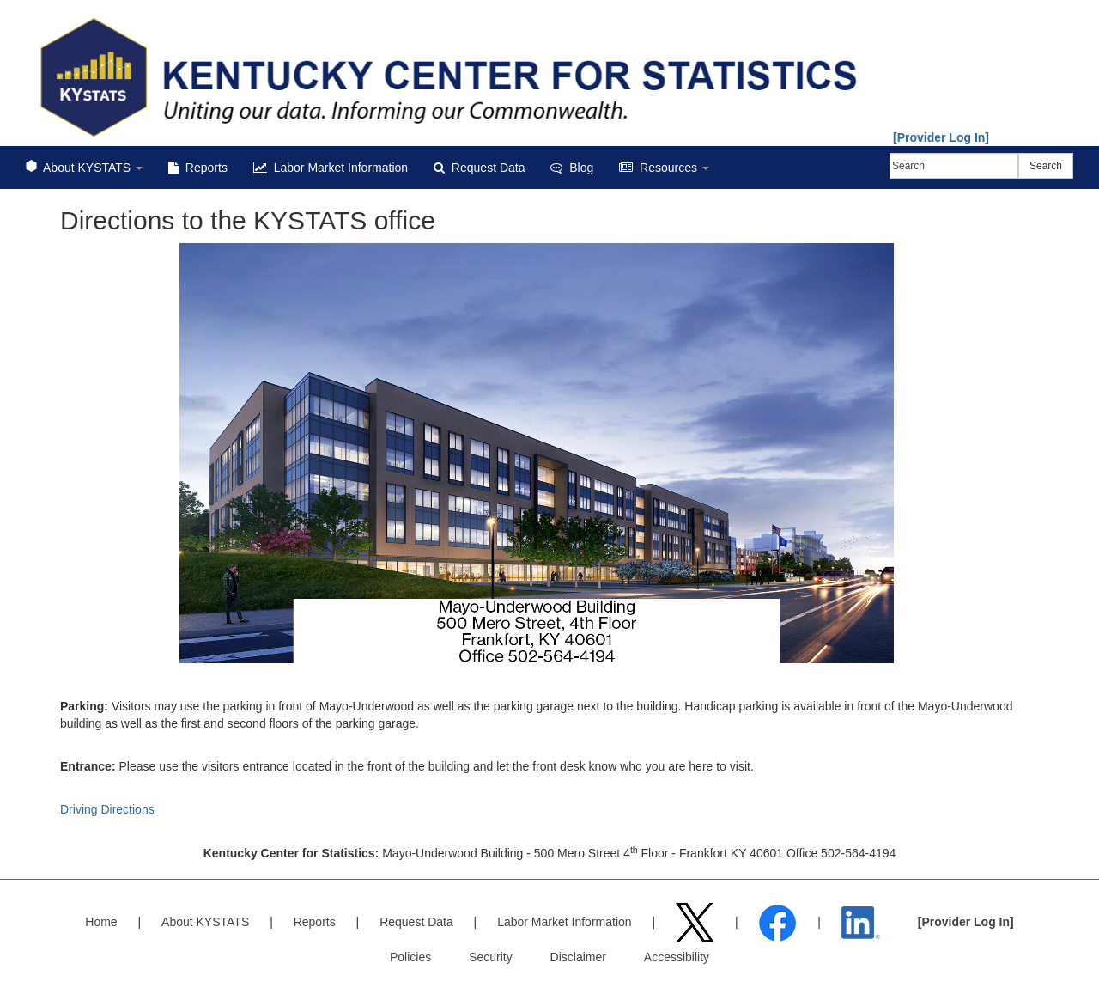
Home (101, 922)
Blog (571, 167)
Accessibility (676, 957)
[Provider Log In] (941, 137)
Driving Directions (107, 809)
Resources (664, 167)
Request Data (479, 167)
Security (491, 957)
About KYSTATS (84, 167)
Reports (198, 167)
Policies (410, 957)
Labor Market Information (330, 167)
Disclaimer (578, 957)
